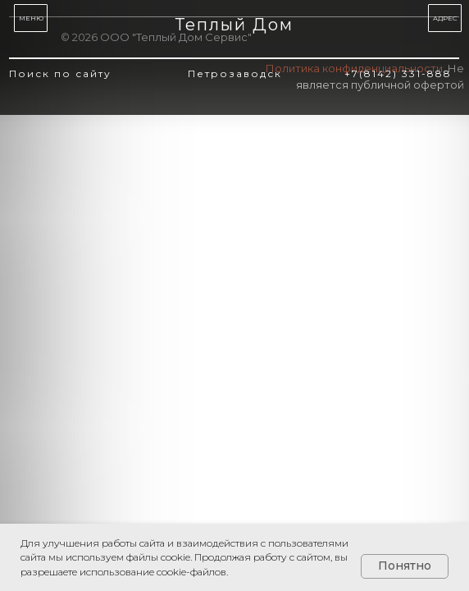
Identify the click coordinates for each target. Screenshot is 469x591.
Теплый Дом (234, 24)
